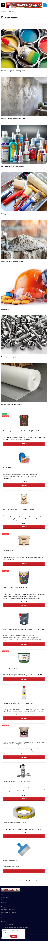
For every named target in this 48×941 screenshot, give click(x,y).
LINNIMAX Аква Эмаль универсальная (15, 587)
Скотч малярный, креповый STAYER (14, 822)
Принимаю (13, 936)
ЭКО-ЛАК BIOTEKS (9, 550)
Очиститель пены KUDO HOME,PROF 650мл (17, 781)
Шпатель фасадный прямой (11, 860)
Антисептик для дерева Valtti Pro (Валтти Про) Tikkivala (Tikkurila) (23, 431)
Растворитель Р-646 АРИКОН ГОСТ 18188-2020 (18, 703)
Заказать (24, 444)
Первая (7, 881)
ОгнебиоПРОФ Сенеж (10, 468)
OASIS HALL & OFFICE (10, 668)
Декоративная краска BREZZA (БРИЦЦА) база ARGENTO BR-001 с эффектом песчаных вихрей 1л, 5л (24, 743)
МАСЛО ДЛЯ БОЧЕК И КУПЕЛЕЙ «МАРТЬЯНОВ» (18, 509)
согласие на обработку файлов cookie (13, 932)
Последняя (39, 881)
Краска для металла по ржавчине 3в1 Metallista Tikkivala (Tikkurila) (23, 629)
